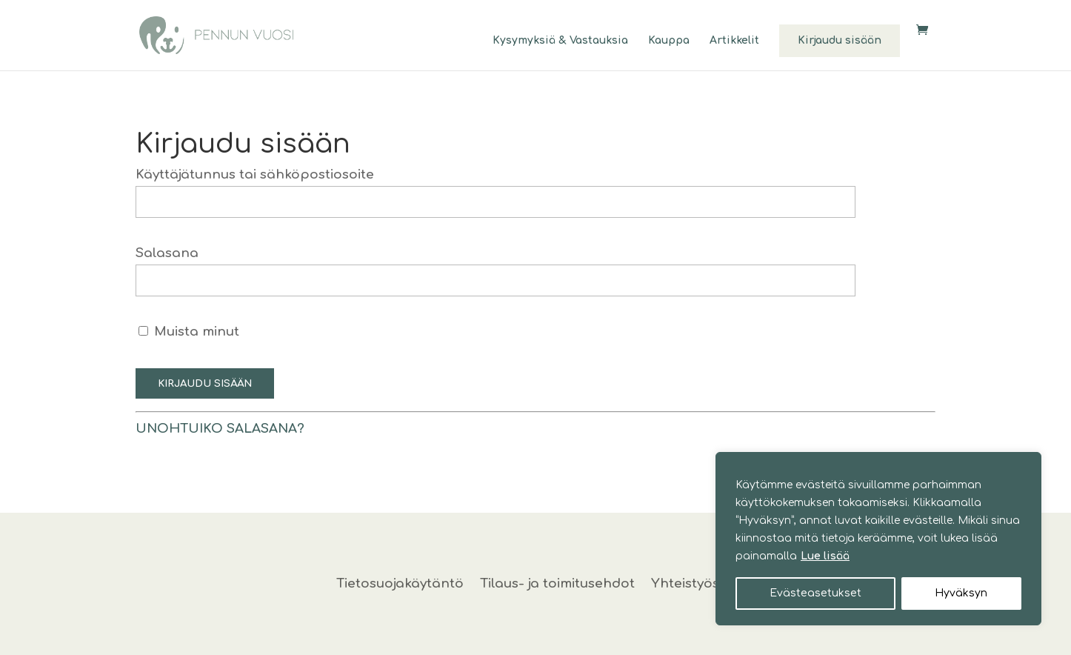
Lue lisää (825, 556)
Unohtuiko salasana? (220, 429)
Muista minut (189, 332)
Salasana (167, 253)
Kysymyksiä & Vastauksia (560, 41)
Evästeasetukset (815, 593)
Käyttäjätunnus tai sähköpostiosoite (255, 174)
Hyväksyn (961, 593)
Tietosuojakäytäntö (400, 585)
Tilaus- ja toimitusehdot (557, 585)
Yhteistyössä (693, 585)
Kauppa (669, 41)
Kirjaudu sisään (839, 40)
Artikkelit (734, 41)
